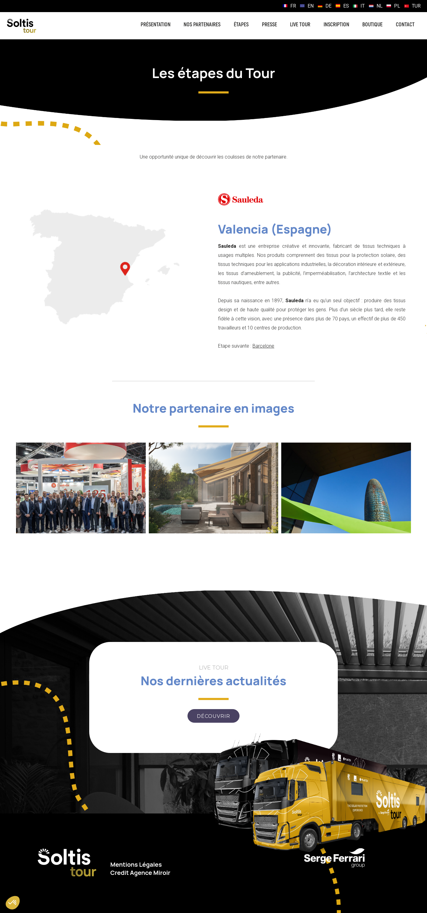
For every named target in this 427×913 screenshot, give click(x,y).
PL (397, 6)
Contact (405, 24)
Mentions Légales (136, 864)
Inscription (336, 24)
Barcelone (263, 346)
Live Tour (300, 24)
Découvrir (213, 716)
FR (293, 6)
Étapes (241, 24)
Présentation (156, 24)
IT (362, 6)
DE (328, 6)
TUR (416, 6)
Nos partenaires (202, 24)
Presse (269, 24)
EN (311, 6)
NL (379, 6)
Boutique (372, 24)
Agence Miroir (150, 873)
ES (346, 6)
